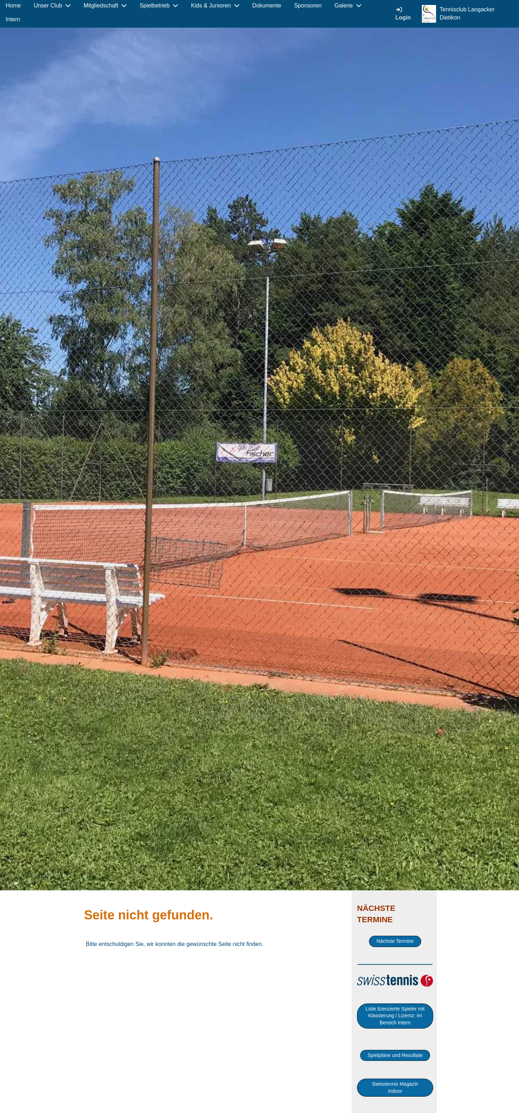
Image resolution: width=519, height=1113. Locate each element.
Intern (13, 19)
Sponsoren (308, 5)
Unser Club (52, 5)
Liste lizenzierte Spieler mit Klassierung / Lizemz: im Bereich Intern (395, 1015)
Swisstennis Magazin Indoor (395, 1087)
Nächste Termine (395, 941)
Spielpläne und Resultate (395, 1055)
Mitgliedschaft (105, 5)
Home (13, 5)
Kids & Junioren (215, 5)
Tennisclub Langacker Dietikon (467, 13)
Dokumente (266, 5)
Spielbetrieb (159, 5)
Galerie (348, 5)
